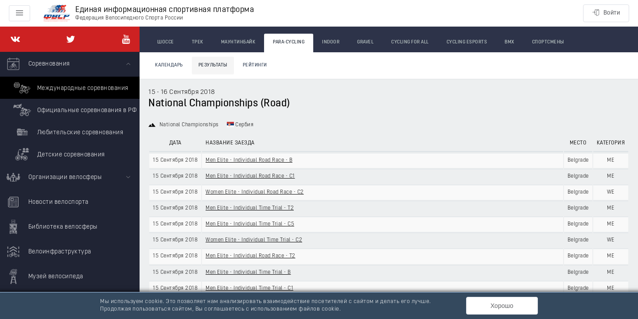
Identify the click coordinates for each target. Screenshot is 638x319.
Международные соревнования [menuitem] (69, 88)
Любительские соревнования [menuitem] (67, 132)
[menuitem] (70, 108)
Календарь (169, 65)
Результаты (212, 65)
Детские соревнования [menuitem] (58, 154)
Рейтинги (255, 65)
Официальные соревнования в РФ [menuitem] (73, 110)
